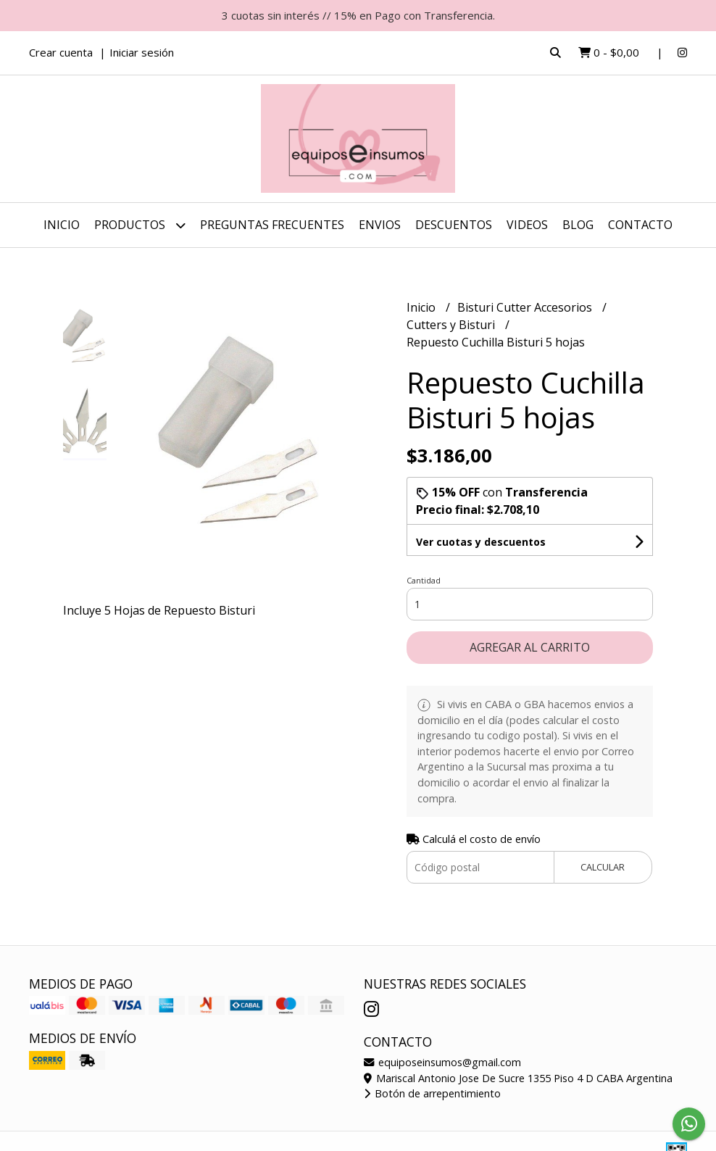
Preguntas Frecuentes (272, 225)
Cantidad (424, 580)
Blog (578, 225)
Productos (140, 225)
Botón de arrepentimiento (432, 1093)
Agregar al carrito (530, 647)
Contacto (640, 225)
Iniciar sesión (141, 52)
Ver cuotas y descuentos (481, 542)
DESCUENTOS (453, 225)
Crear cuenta (61, 52)
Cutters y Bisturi (452, 325)
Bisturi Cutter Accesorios (526, 307)
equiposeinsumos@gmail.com (442, 1062)
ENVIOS (380, 225)
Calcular (602, 866)
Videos (527, 225)
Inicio (61, 225)
